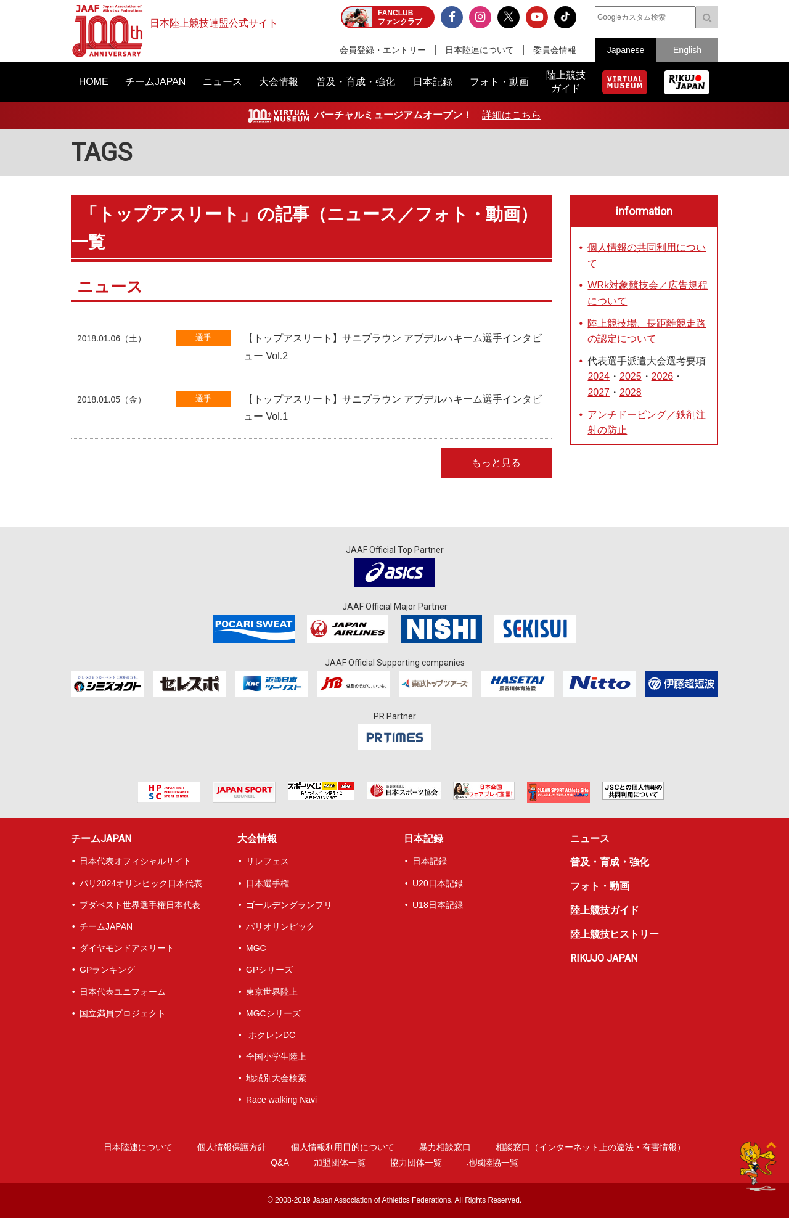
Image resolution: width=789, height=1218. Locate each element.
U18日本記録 (437, 905)
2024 (598, 376)
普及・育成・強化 (609, 862)
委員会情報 (554, 50)
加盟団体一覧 (340, 1162)
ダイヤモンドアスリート (127, 948)
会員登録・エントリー (383, 50)
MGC (256, 948)
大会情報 (257, 838)
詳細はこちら (511, 115)
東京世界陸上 (272, 992)
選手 (203, 337)
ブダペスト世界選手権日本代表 (140, 905)
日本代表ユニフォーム (123, 992)
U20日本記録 (437, 883)
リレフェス (267, 861)
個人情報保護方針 (231, 1147)
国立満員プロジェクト (123, 1013)
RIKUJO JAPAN (603, 958)
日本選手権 (267, 883)
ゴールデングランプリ (289, 905)
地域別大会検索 (276, 1078)
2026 (663, 376)
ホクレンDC (270, 1035)
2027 (598, 392)
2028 (630, 392)
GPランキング (107, 970)
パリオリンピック (280, 926)
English (687, 50)
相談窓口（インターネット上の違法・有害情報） (590, 1147)
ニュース (590, 838)
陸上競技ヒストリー (614, 934)
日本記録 (423, 838)
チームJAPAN (101, 838)
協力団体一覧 (416, 1162)
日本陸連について (479, 50)
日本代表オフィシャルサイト (136, 861)
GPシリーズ (269, 970)
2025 (630, 376)
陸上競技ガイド (604, 910)
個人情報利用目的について (342, 1147)
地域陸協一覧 (492, 1162)
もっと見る (496, 462)
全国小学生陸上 (276, 1056)
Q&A (280, 1162)
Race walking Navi (281, 1100)
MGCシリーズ (273, 1013)
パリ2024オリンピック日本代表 (141, 883)
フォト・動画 (599, 886)
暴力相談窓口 (445, 1147)
